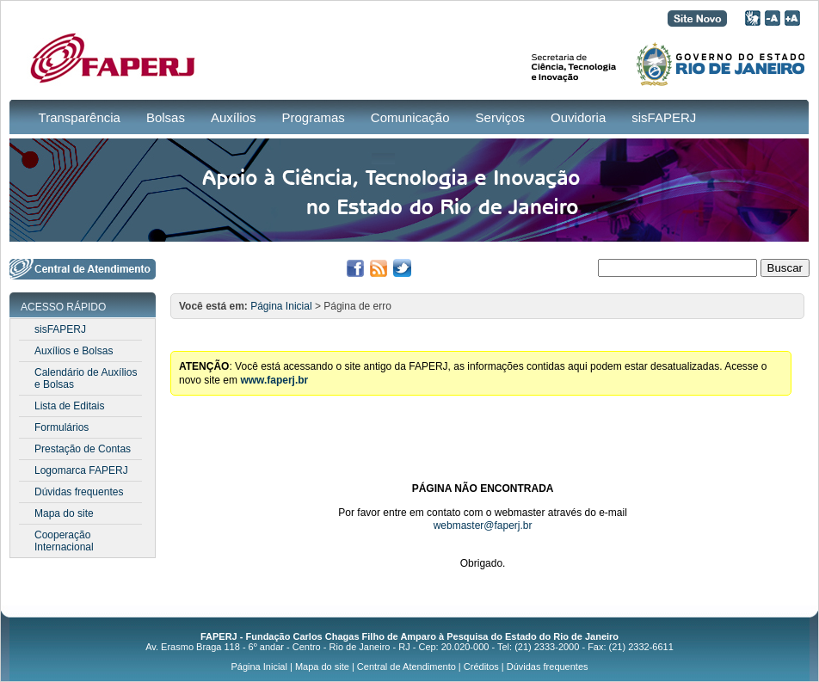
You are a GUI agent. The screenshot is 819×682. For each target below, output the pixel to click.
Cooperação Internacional (64, 541)
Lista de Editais (69, 406)
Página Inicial (280, 306)
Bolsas (165, 117)
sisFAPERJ (663, 117)
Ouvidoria (578, 117)
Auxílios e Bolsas (73, 351)
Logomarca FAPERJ (81, 470)
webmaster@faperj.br (483, 525)
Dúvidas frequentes (78, 492)
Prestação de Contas (82, 449)
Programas (312, 117)
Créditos (481, 666)
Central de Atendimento (406, 666)
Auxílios (233, 117)
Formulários (61, 427)
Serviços (501, 117)
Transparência (79, 117)
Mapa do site (64, 513)
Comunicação (410, 117)
